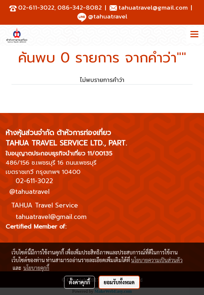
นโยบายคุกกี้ (36, 267)
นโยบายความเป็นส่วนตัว (157, 260)
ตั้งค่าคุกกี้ (79, 282)
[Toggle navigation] (194, 35)
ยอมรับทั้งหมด (119, 282)
